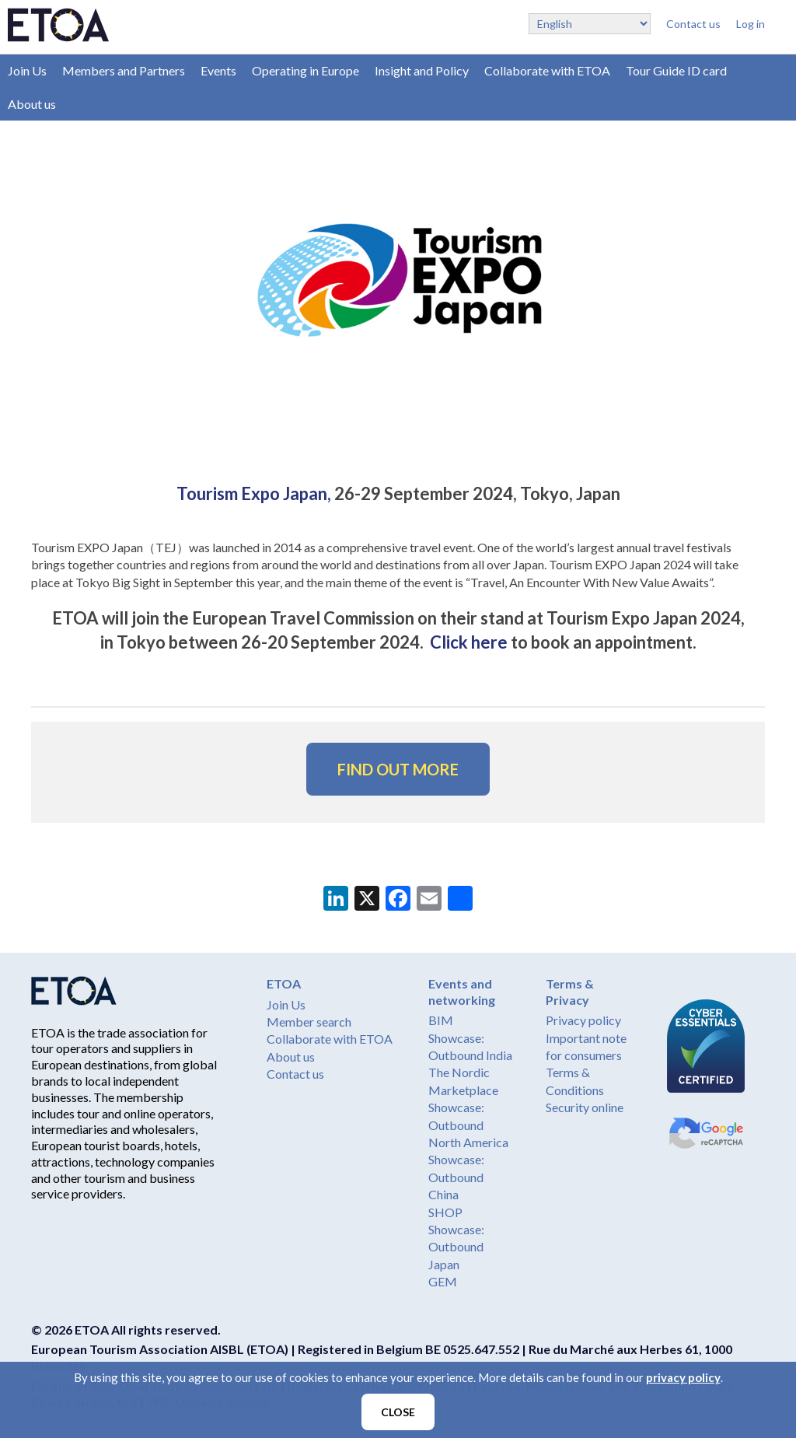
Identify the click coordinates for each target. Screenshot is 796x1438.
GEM (442, 1281)
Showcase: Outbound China (456, 1177)
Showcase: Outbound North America (468, 1124)
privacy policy (683, 1377)
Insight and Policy (422, 70)
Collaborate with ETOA (547, 70)
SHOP (445, 1212)
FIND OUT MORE (398, 769)
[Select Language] (590, 23)
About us (32, 103)
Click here (469, 642)
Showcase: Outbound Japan (456, 1247)
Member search (309, 1021)
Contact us (693, 23)
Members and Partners (123, 70)
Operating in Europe (305, 70)
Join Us (27, 70)
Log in (750, 23)
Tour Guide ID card (676, 70)
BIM (440, 1020)
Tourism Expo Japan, (255, 493)
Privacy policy (583, 1020)
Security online (584, 1107)
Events (218, 70)
